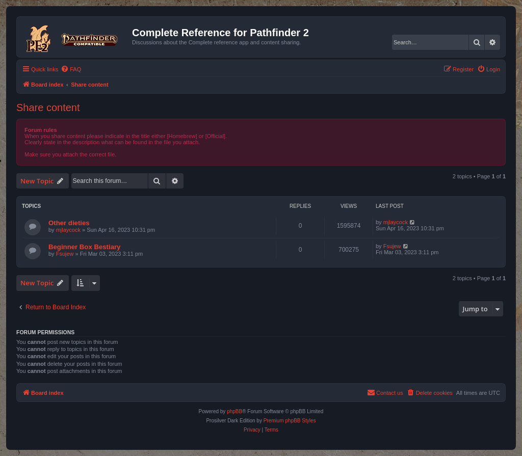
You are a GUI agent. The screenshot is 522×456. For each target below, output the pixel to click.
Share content (48, 107)
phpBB (234, 411)
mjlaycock (68, 230)
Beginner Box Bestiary (84, 247)
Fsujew (65, 254)
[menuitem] (71, 69)
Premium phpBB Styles (290, 420)
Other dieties (69, 223)
